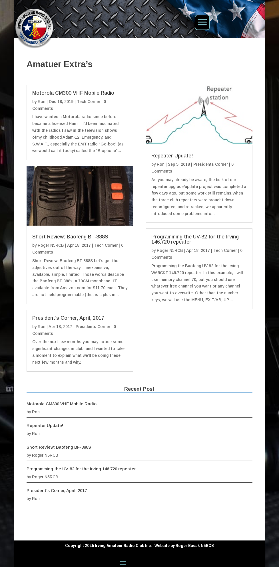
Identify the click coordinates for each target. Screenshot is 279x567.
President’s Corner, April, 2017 (68, 318)
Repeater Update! (172, 156)
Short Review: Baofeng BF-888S (70, 237)
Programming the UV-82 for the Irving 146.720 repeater (195, 239)
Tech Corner (88, 101)
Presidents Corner (93, 326)
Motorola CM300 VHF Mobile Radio (73, 93)
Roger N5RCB (51, 245)
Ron (41, 101)
